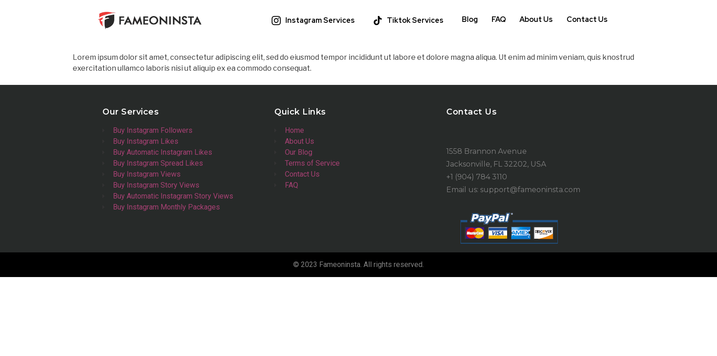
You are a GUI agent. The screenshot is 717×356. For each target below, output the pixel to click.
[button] (315, 20)
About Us (536, 19)
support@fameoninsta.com (530, 189)
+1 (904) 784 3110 (476, 177)
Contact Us (587, 19)
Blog (470, 19)
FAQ (499, 19)
